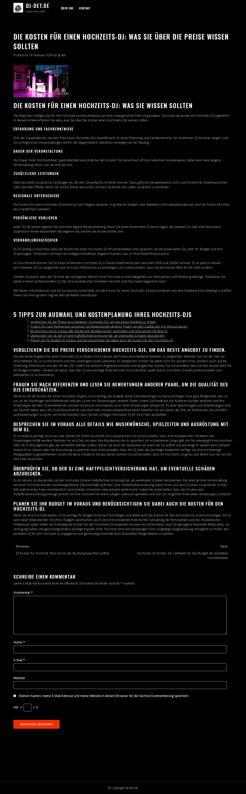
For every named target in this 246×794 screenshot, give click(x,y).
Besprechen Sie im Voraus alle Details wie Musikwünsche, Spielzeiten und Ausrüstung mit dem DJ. (99, 331)
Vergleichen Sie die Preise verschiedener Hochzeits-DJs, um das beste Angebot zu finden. (93, 322)
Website (19, 678)
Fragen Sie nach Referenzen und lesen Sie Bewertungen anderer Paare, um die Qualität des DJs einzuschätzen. (109, 326)
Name (19, 642)
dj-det (62, 55)
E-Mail (19, 660)
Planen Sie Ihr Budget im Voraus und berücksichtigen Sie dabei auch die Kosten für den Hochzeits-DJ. (102, 340)
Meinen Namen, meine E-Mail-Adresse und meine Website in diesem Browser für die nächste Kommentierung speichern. (104, 696)
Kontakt (84, 8)
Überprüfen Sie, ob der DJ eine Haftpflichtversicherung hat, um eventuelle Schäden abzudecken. (97, 336)
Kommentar (23, 592)
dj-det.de (37, 5)
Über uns (67, 8)
